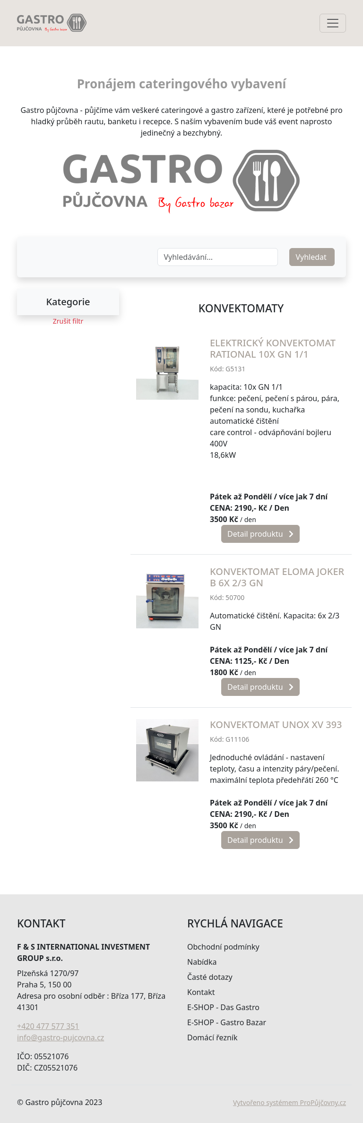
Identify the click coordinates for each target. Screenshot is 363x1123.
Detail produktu (260, 534)
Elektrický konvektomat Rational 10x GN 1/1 (273, 348)
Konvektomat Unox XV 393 (276, 724)
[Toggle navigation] (333, 23)
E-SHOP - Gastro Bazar (226, 1022)
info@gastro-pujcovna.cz (60, 1037)
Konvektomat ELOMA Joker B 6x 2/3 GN (277, 577)
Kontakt (201, 992)
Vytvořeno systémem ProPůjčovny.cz (289, 1102)
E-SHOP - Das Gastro (223, 1007)
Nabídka (201, 962)
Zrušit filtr (68, 321)
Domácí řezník (212, 1037)
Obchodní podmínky (223, 947)
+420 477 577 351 (48, 1026)
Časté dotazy (210, 977)
